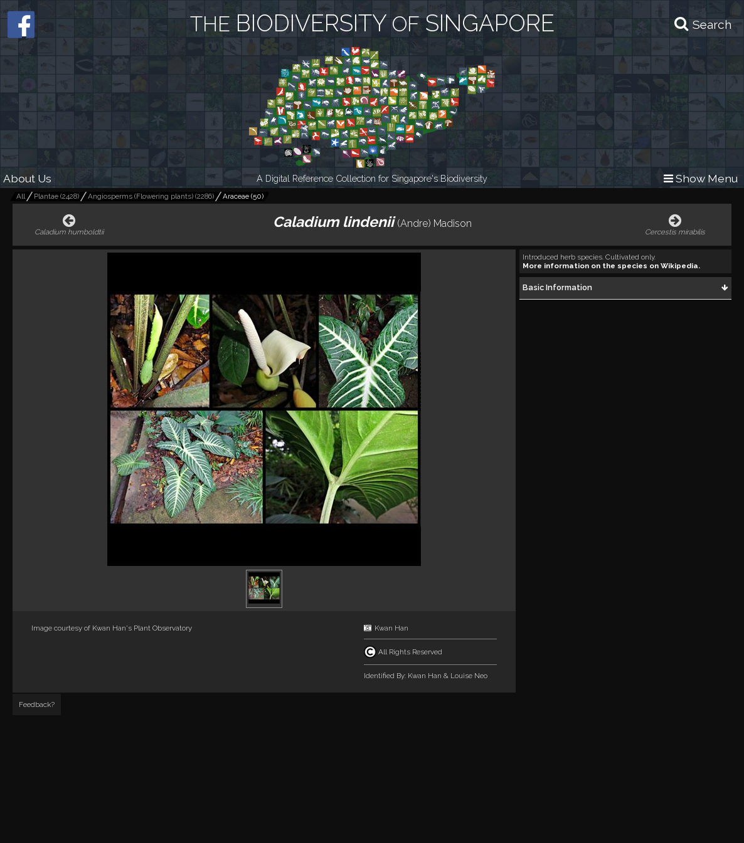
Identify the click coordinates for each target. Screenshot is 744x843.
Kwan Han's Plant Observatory (142, 628)
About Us (27, 178)
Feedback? (37, 704)
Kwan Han (391, 628)
